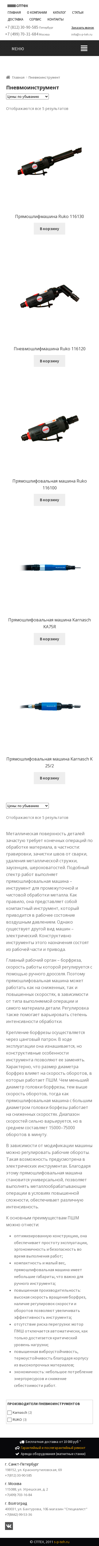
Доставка (15, 19)
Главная (14, 12)
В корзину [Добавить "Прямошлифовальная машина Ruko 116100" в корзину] (49, 499)
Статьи (77, 12)
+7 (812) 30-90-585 (21, 27)
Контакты (56, 19)
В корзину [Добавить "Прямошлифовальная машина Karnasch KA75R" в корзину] (49, 638)
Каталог (59, 12)
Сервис (35, 19)
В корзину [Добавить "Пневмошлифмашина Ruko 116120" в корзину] (49, 360)
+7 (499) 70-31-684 (21, 34)
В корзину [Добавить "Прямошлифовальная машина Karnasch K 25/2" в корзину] (49, 777)
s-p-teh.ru (61, 1541)
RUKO (17, 1419)
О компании (37, 12)
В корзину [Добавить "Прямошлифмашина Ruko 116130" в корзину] (49, 228)
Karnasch (20, 1412)
